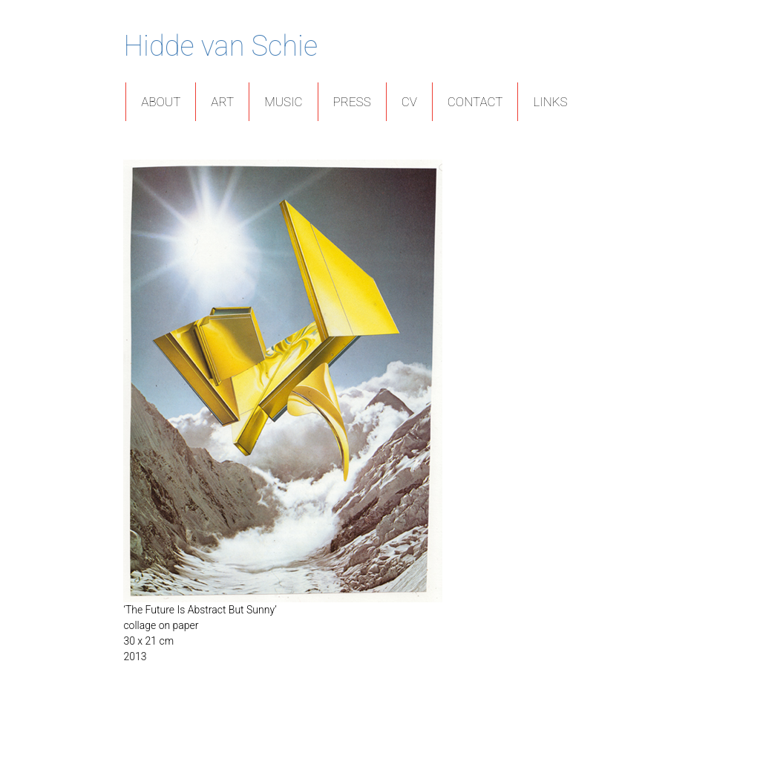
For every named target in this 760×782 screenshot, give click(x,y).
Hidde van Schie (220, 46)
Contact (475, 101)
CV (409, 101)
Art (222, 101)
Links (550, 101)
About (160, 101)
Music (283, 101)
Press (352, 101)
